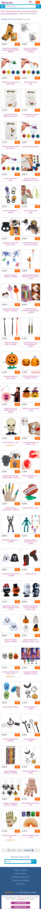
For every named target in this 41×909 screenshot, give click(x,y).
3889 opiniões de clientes (27, 892)
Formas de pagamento (21, 877)
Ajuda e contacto (20, 870)
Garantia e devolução (20, 880)
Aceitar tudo (20, 903)
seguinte (28, 850)
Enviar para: (31, 2)
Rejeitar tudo (20, 907)
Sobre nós (20, 884)
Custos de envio (20, 874)
